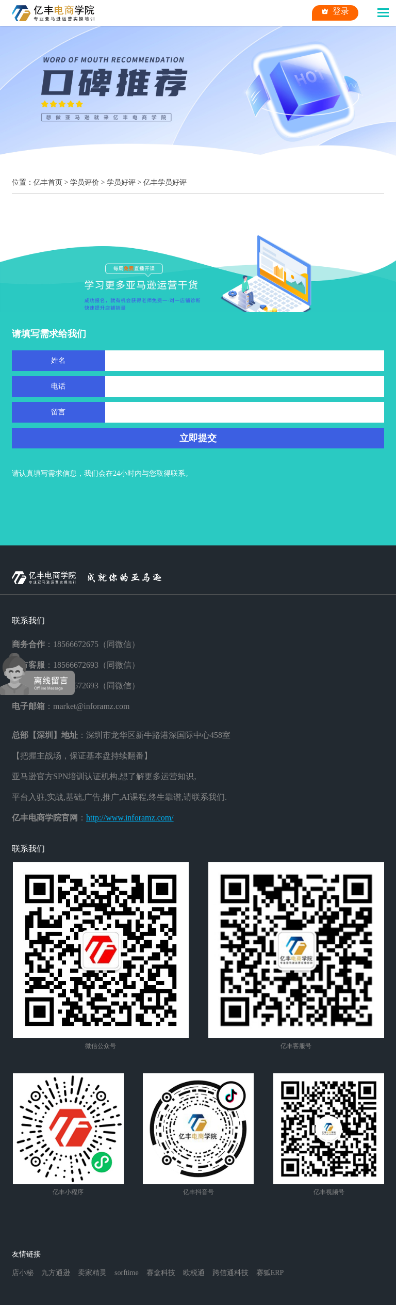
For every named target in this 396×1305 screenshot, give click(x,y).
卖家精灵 (92, 1273)
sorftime (126, 1273)
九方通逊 (55, 1273)
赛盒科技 (160, 1273)
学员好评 (121, 182)
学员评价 (84, 182)
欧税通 (194, 1273)
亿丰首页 (48, 182)
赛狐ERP (270, 1273)
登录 (335, 11)
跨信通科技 (230, 1273)
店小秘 (23, 1273)
